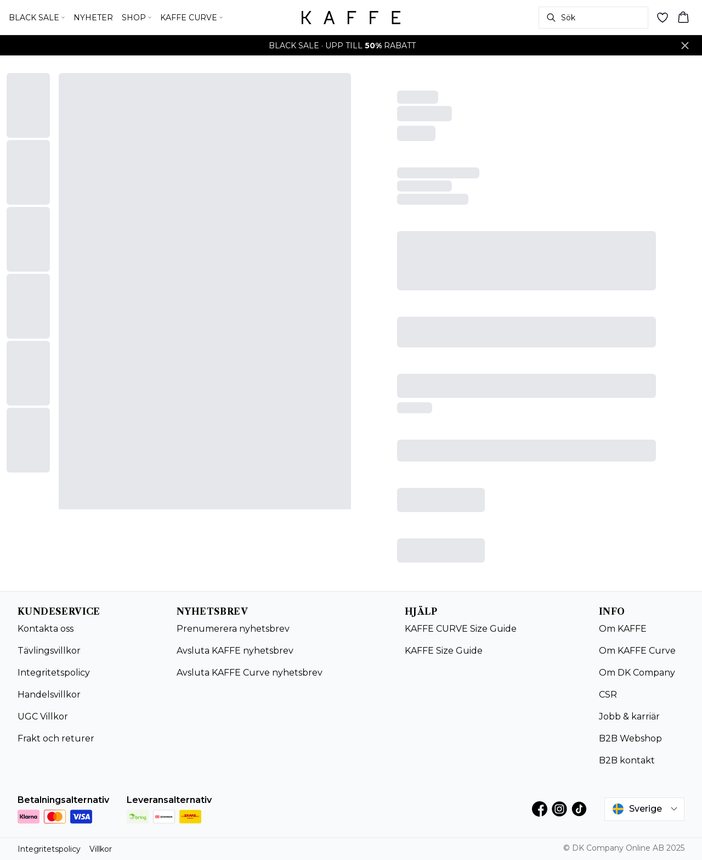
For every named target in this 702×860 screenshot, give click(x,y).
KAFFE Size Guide (444, 650)
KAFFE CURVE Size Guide (461, 628)
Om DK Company (637, 672)
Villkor (100, 849)
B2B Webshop (630, 738)
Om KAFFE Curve (637, 650)
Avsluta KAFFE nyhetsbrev (235, 650)
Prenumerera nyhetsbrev (233, 628)
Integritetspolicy (54, 672)
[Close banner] (685, 45)
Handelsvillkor (49, 694)
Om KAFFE (623, 628)
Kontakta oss (45, 628)
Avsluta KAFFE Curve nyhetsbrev (249, 672)
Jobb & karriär (629, 716)
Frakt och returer (56, 738)
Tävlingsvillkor (49, 650)
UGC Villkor (43, 716)
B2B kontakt (627, 760)
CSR (608, 694)
